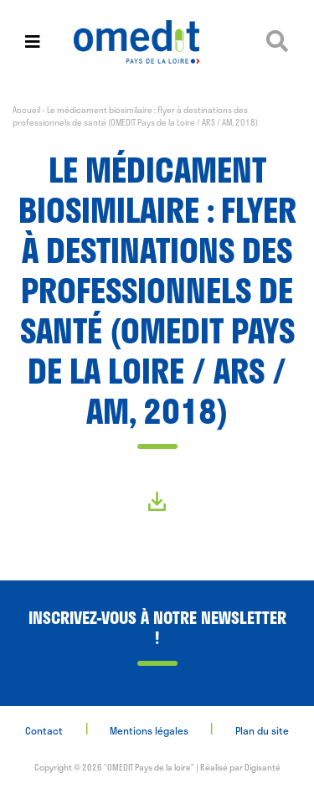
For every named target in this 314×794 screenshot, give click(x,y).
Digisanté (263, 767)
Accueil (26, 109)
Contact (44, 730)
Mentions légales (149, 730)
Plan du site (262, 730)
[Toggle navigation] (32, 41)
